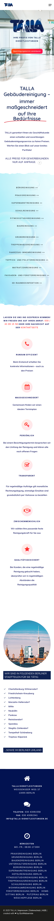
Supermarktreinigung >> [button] (27, 203)
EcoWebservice (26, 913)
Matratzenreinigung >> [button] (27, 268)
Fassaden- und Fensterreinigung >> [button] (27, 275)
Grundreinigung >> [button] (27, 237)
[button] (50, 5)
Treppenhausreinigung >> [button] (27, 245)
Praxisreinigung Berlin (26, 854)
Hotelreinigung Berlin (27, 874)
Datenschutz (34, 910)
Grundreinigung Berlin (27, 857)
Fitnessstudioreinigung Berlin (26, 877)
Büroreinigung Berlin (27, 867)
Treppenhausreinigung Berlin (27, 881)
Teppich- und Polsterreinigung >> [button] (27, 260)
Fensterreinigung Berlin (22, 891)
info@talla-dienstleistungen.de (27, 819)
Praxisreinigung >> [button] (27, 195)
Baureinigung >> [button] (27, 226)
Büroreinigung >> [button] (27, 188)
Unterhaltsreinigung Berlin (28, 864)
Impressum (23, 910)
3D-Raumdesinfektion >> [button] (27, 283)
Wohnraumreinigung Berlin (27, 887)
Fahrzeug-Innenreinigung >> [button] (27, 252)
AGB (44, 910)
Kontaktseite (29, 327)
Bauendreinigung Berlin (28, 860)
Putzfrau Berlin (37, 894)
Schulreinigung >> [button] (27, 211)
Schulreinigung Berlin (26, 884)
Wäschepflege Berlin (28, 898)
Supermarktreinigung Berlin (28, 871)
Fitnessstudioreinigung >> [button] (27, 218)
